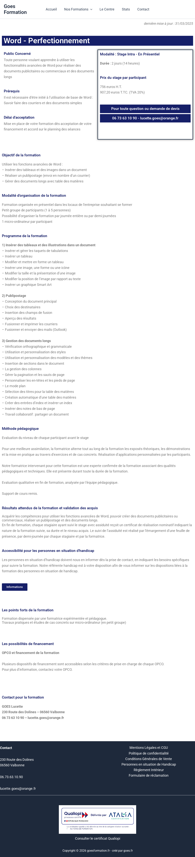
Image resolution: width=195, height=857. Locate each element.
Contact (142, 9)
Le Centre (107, 9)
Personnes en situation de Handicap (148, 765)
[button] (91, 9)
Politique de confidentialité (149, 753)
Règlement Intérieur (149, 770)
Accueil (52, 9)
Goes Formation (15, 9)
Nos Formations (79, 9)
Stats (125, 9)
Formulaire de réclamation (149, 776)
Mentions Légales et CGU (148, 748)
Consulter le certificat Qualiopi (97, 838)
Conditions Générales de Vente (148, 759)
